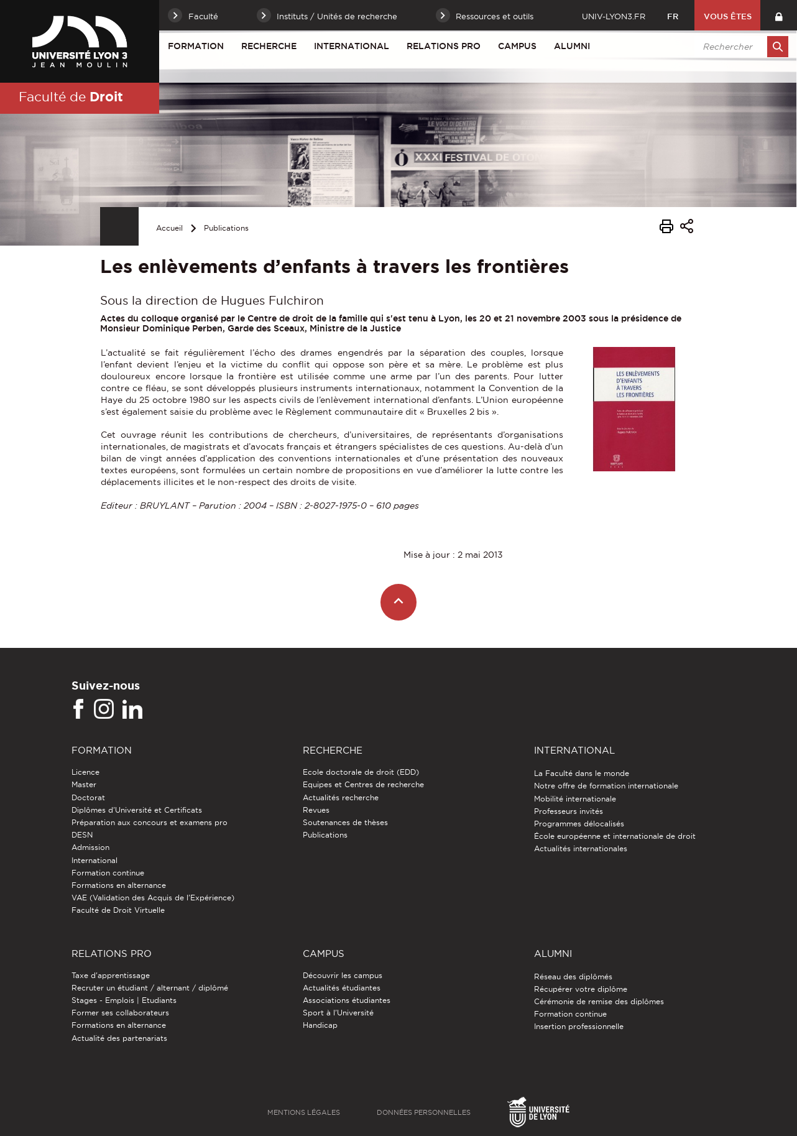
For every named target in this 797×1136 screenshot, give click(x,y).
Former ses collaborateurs (120, 1013)
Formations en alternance (118, 885)
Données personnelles (424, 1112)
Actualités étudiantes (341, 988)
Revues (316, 810)
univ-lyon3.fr (613, 16)
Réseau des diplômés (573, 976)
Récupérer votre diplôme (580, 989)
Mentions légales (303, 1112)
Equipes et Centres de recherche (363, 784)
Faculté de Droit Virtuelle (118, 910)
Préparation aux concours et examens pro (149, 822)
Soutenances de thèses (345, 822)
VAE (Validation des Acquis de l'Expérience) (152, 898)
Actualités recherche (341, 797)
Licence (85, 772)
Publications (226, 228)
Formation (196, 46)
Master (83, 784)
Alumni (572, 46)
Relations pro (444, 46)
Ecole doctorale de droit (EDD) (361, 772)
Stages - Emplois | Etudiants (124, 1000)
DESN (82, 835)
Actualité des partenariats (119, 1038)
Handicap (320, 1025)
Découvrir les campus (342, 975)
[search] (739, 46)
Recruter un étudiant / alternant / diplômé (149, 988)
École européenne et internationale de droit (615, 836)
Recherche (269, 46)
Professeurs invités (568, 811)
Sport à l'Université (338, 1013)
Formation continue (107, 873)
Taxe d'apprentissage (110, 975)
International (351, 46)
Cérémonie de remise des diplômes (599, 1001)
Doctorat (88, 797)
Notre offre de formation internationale (606, 786)
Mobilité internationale (575, 799)
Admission (90, 847)
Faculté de (71, 96)
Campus (517, 46)
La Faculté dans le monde (581, 773)
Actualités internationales (580, 848)
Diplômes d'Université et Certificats (136, 810)
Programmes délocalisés (579, 824)
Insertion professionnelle (579, 1026)
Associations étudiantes (346, 1000)
